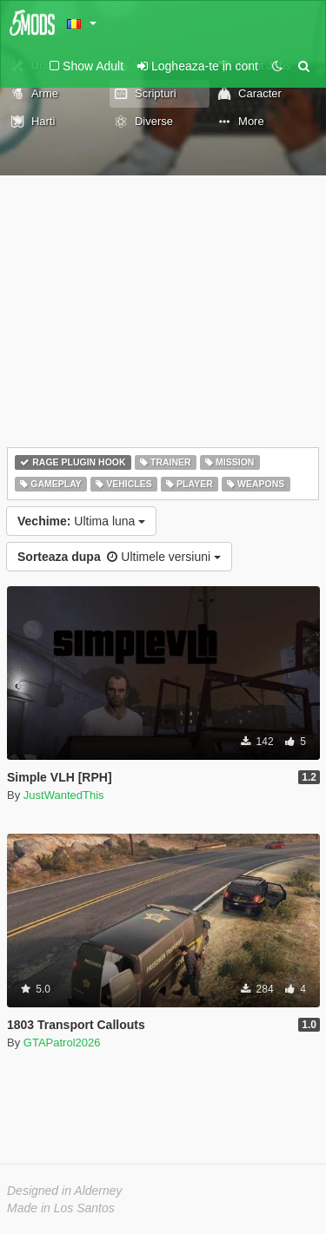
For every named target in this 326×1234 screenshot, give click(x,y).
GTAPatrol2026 (62, 1042)
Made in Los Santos (61, 1208)
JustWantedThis (63, 795)
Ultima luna (81, 521)
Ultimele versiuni (119, 557)
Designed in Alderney (65, 1191)
